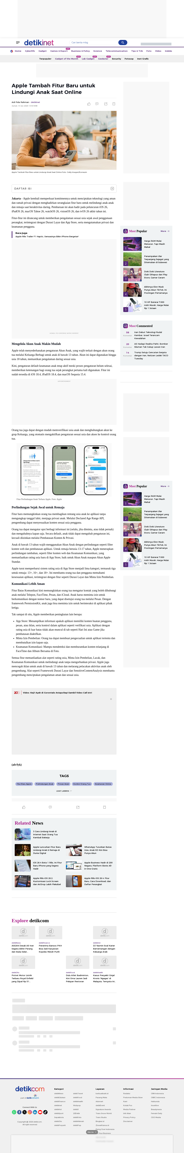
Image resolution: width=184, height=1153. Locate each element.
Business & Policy (80, 51)
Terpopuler (45, 59)
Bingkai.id (100, 1121)
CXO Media (156, 1117)
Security (116, 59)
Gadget (42, 51)
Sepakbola (59, 1117)
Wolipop (77, 1105)
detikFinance (59, 1101)
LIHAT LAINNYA (64, 791)
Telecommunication (117, 51)
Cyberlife (30, 51)
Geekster (104, 58)
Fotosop (129, 59)
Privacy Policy (129, 1117)
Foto (148, 51)
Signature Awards (103, 1109)
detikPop (77, 1125)
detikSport (58, 1113)
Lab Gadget (89, 58)
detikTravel (78, 1093)
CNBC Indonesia (158, 1097)
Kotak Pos (127, 1105)
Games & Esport (59, 50)
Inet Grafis (143, 59)
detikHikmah (78, 1121)
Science (97, 51)
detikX (76, 1109)
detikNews (58, 1093)
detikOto (58, 1121)
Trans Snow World (104, 1113)
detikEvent (100, 1105)
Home (18, 51)
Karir (125, 1101)
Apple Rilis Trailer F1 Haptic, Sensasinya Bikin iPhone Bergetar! (47, 236)
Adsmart (99, 1101)
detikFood (77, 1097)
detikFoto (77, 1117)
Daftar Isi (64, 188)
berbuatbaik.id (102, 1093)
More (165, 231)
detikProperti (60, 1125)
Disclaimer (127, 1121)
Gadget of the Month (67, 58)
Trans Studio (101, 1117)
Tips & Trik (137, 51)
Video (158, 51)
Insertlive (155, 1105)
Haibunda (155, 1101)
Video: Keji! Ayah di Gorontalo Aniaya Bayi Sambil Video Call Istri (57, 692)
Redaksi (126, 1093)
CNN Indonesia (157, 1093)
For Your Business (103, 1133)
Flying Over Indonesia (105, 1129)
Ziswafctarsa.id (102, 1125)
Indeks (168, 51)
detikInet (58, 1105)
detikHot (58, 1109)
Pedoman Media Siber (133, 1097)
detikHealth (78, 1101)
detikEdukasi (59, 1097)
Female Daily (156, 1113)
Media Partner (129, 1109)
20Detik (76, 1113)
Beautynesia (156, 1109)
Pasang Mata (101, 1097)
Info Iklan (127, 1113)
